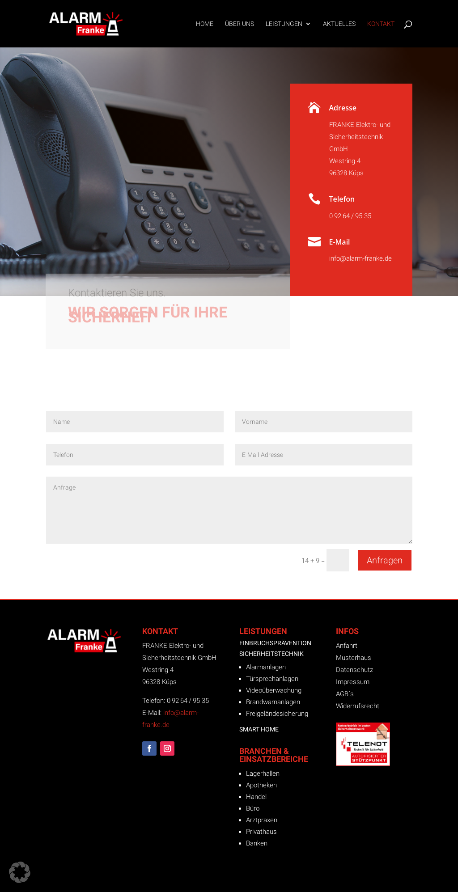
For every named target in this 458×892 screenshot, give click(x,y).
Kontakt (380, 24)
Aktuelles (339, 24)
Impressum (352, 682)
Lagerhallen (263, 773)
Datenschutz (354, 670)
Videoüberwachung (273, 690)
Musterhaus (353, 658)
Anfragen (385, 560)
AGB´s (345, 694)
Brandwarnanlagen (273, 702)
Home (204, 24)
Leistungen (284, 24)
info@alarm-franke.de (360, 258)
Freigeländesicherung (277, 714)
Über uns (239, 24)
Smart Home (259, 729)
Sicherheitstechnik (271, 653)
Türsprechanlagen (272, 679)
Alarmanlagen (266, 667)
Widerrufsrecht (357, 706)
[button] (19, 872)
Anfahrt (346, 646)
